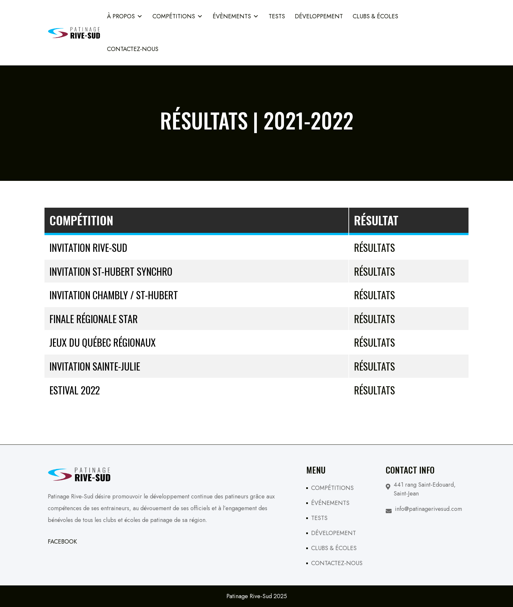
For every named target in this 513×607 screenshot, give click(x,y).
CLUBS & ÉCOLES (334, 548)
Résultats (374, 247)
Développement (319, 16)
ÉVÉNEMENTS (330, 503)
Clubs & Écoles (375, 16)
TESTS (277, 16)
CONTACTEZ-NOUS (337, 563)
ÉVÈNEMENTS (236, 16)
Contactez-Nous (132, 49)
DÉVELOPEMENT (333, 533)
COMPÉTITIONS (177, 16)
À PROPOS (125, 16)
